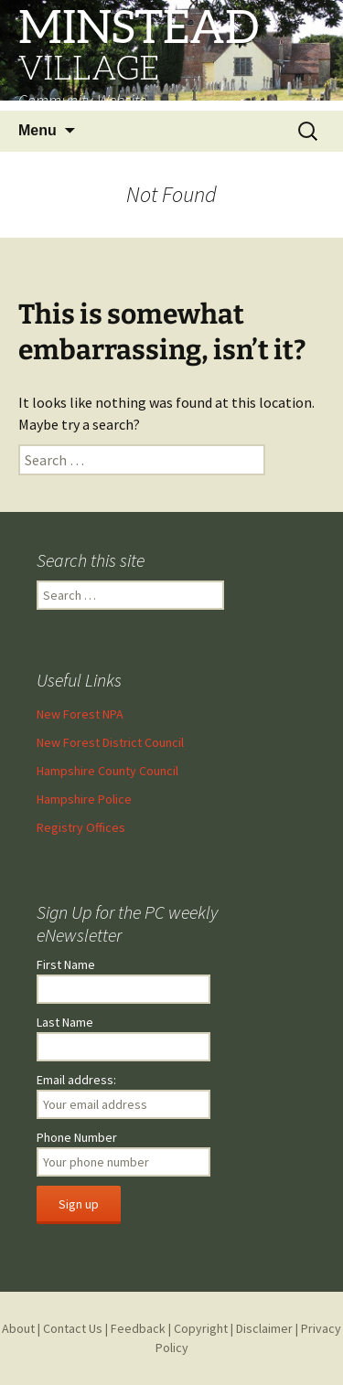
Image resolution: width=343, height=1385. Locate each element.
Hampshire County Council (107, 770)
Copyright (201, 1328)
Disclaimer (264, 1328)
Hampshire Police (84, 799)
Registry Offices (81, 827)
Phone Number (77, 1137)
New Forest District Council (110, 742)
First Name (66, 964)
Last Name (65, 1022)
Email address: (76, 1079)
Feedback (138, 1328)
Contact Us (72, 1328)
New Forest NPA (80, 714)
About (18, 1328)
